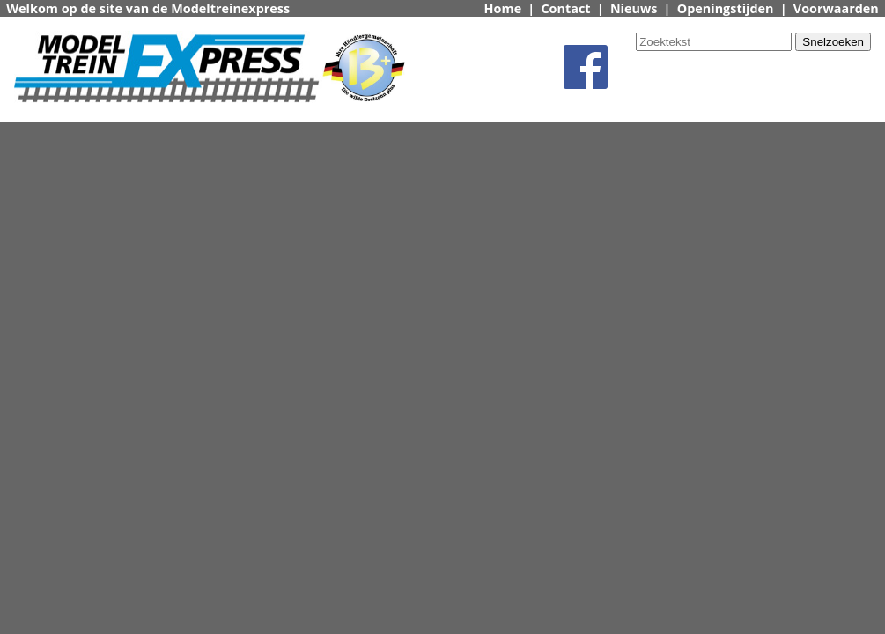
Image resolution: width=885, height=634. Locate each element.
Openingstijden (725, 8)
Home (503, 8)
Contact (565, 8)
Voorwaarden (836, 8)
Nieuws (634, 8)
